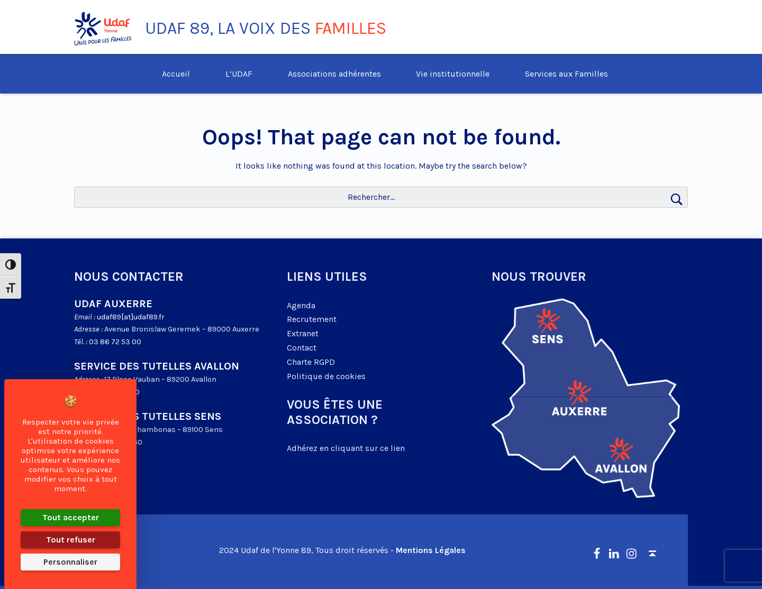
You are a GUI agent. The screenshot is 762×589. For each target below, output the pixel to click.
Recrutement (312, 319)
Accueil (176, 74)
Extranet (303, 333)
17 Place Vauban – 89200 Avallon (160, 379)
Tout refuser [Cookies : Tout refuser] (70, 540)
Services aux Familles (566, 74)
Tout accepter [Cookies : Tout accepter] (70, 517)
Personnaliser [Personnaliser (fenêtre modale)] (70, 562)
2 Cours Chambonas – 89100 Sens (163, 429)
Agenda (301, 305)
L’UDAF (238, 74)
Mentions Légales (431, 550)
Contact (301, 348)
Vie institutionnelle (452, 74)
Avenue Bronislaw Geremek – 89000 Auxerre (181, 329)
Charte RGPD (311, 362)
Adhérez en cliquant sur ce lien (346, 448)
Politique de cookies (326, 376)
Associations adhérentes (334, 74)
